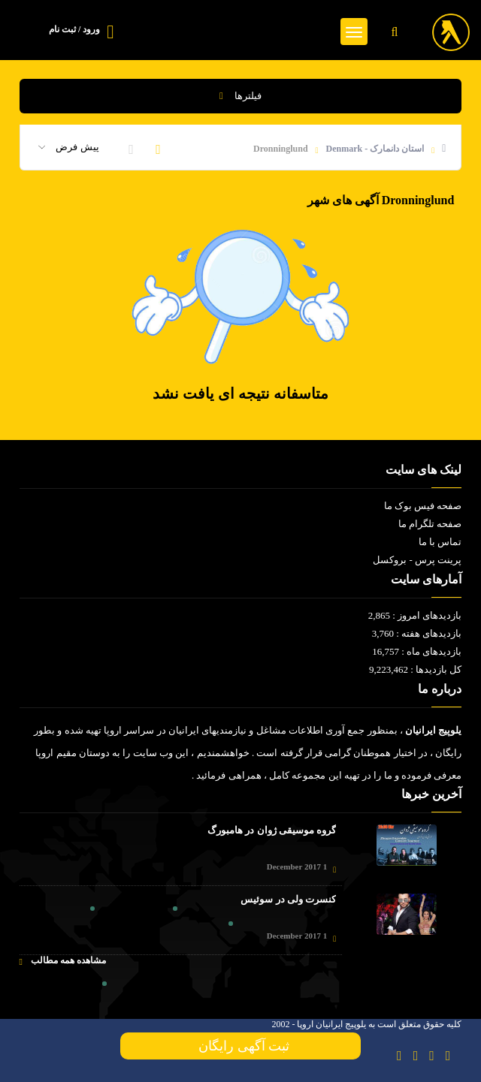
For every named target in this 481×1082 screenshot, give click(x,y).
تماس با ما (440, 541)
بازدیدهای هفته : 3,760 (417, 633)
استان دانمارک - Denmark (375, 148)
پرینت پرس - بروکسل (417, 559)
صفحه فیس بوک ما (423, 505)
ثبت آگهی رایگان (240, 1045)
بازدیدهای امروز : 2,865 (415, 615)
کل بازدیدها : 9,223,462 (415, 669)
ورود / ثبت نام (74, 29)
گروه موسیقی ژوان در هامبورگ (271, 830)
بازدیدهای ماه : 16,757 (416, 651)
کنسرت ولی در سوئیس (288, 899)
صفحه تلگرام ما (430, 523)
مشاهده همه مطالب (63, 960)
